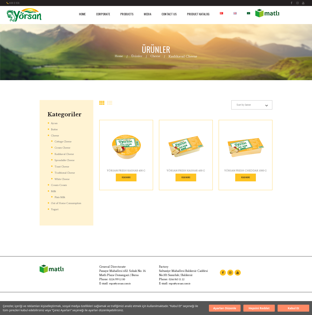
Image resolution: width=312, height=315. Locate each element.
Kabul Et (293, 308)
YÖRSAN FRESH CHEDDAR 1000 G (245, 172)
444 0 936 (14, 3)
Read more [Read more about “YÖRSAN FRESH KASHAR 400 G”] (126, 179)
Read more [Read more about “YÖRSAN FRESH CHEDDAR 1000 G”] (245, 179)
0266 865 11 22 (178, 283)
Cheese (157, 56)
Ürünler (136, 56)
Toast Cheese (64, 166)
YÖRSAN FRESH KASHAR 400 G (126, 172)
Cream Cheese (64, 147)
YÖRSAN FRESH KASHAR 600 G (186, 172)
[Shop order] (247, 105)
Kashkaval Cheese (66, 154)
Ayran (54, 123)
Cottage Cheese (65, 141)
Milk (54, 191)
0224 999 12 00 (118, 283)
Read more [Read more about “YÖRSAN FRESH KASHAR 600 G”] (185, 179)
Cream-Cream (60, 185)
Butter (55, 129)
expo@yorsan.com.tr (122, 287)
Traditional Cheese (68, 172)
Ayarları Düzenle (224, 308)
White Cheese (64, 179)
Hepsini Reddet (259, 308)
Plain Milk (62, 196)
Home (117, 56)
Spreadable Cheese (67, 160)
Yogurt (55, 213)
